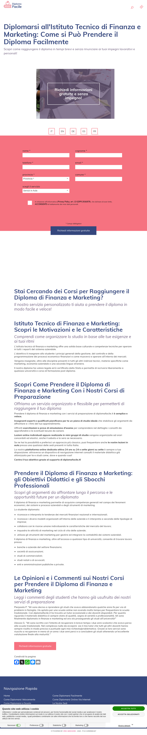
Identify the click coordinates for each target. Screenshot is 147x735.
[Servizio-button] (46, 192)
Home (7, 697)
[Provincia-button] (46, 180)
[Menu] (141, 11)
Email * (79, 163)
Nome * (26, 151)
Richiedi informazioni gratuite (36, 647)
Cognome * (81, 151)
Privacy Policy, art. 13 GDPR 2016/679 (74, 202)
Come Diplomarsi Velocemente (19, 700)
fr (95, 131)
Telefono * (28, 163)
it (52, 131)
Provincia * (28, 175)
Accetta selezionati (128, 714)
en (62, 131)
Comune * (80, 175)
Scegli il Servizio (31, 187)
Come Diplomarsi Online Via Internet (71, 700)
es (84, 131)
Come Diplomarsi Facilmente (67, 697)
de (73, 131)
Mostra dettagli (136, 725)
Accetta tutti (128, 708)
